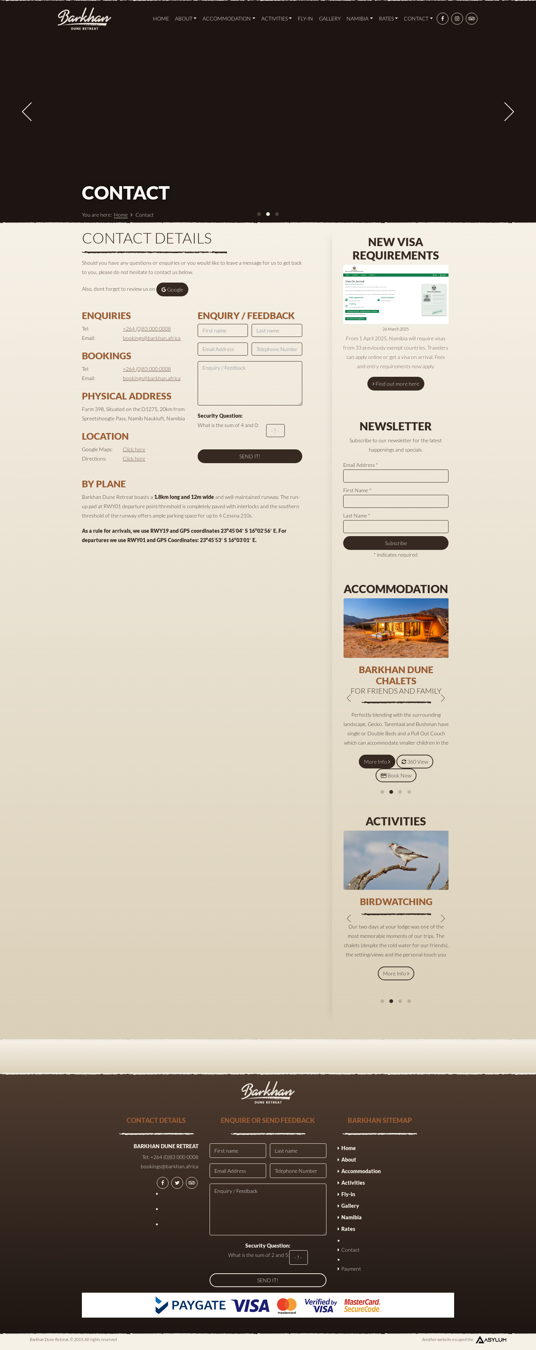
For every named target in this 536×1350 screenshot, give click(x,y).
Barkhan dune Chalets (396, 675)
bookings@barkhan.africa (152, 338)
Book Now (396, 775)
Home (161, 18)
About (186, 18)
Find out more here (396, 384)
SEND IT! (250, 456)
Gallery (330, 18)
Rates (388, 18)
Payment (351, 1268)
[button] (382, 792)
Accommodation (228, 18)
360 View (415, 761)
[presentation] (27, 111)
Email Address (360, 465)
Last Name (356, 515)
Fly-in (305, 18)
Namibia (360, 18)
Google (172, 289)
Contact (418, 18)
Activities (276, 18)
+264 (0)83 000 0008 (147, 328)
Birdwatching (396, 901)
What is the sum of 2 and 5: (268, 1253)
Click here (134, 449)
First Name (357, 490)
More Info (377, 761)
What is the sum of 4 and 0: (241, 425)
